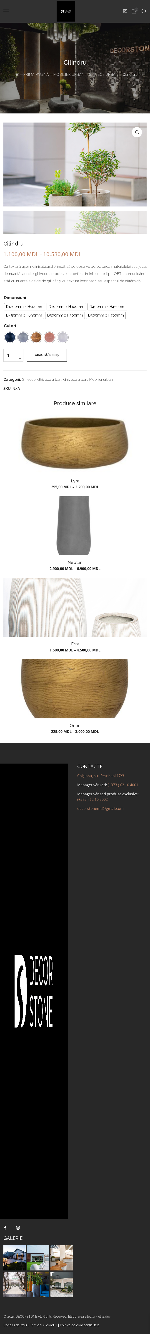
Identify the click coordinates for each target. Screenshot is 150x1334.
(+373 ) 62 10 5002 (92, 799)
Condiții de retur (15, 1325)
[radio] (24, 306)
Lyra (75, 481)
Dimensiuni (15, 297)
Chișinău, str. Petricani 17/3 (100, 775)
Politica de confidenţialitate (79, 1325)
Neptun (75, 562)
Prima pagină (36, 74)
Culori (10, 325)
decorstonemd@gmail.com (100, 808)
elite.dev (104, 1316)
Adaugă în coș (47, 355)
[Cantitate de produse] (10, 355)
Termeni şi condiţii (43, 1325)
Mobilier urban (68, 74)
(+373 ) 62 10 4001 (123, 784)
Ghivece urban (103, 74)
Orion (75, 725)
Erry (75, 643)
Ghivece (28, 379)
